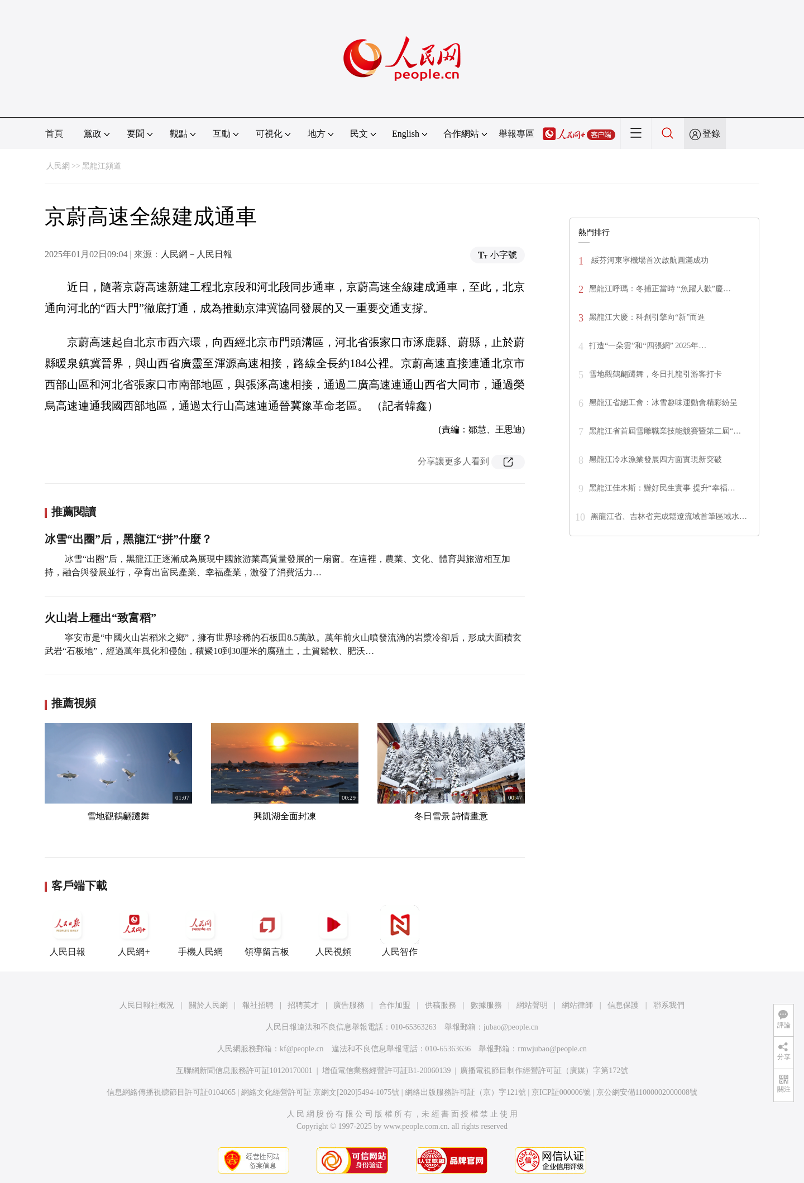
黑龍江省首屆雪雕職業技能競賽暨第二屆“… (665, 431)
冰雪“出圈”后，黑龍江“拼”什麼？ (128, 539)
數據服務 (486, 1005)
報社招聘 (258, 1005)
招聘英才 (303, 1005)
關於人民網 (208, 1005)
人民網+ (134, 930)
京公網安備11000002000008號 (646, 1092)
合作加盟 (394, 1005)
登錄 (711, 133)
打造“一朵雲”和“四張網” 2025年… (647, 346)
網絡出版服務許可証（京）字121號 (465, 1092)
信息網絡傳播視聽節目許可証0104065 (171, 1092)
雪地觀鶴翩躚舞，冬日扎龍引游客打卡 (655, 374)
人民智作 (399, 930)
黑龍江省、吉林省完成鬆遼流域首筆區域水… (669, 516)
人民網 (58, 166)
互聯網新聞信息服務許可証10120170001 (244, 1070)
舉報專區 (516, 133)
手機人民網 (200, 930)
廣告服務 (349, 1005)
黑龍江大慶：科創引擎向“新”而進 (647, 317)
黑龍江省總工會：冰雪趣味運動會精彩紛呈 (663, 402)
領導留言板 (267, 930)
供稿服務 (440, 1005)
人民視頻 (333, 930)
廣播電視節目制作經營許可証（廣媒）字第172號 (544, 1070)
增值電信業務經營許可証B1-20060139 (386, 1070)
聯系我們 (669, 1005)
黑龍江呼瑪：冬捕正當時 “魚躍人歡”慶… (660, 289)
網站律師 (577, 1005)
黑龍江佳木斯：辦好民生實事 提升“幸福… (662, 488)
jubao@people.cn (511, 1027)
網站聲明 (532, 1005)
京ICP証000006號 (561, 1092)
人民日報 (67, 930)
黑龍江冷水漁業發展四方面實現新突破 (655, 459)
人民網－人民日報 (196, 254)
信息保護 (623, 1005)
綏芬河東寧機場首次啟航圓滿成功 (649, 260)
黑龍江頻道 (101, 166)
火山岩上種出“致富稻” (100, 618)
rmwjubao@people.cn (552, 1049)
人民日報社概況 (146, 1005)
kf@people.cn (302, 1049)
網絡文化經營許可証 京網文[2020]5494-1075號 (320, 1092)
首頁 (54, 133)
